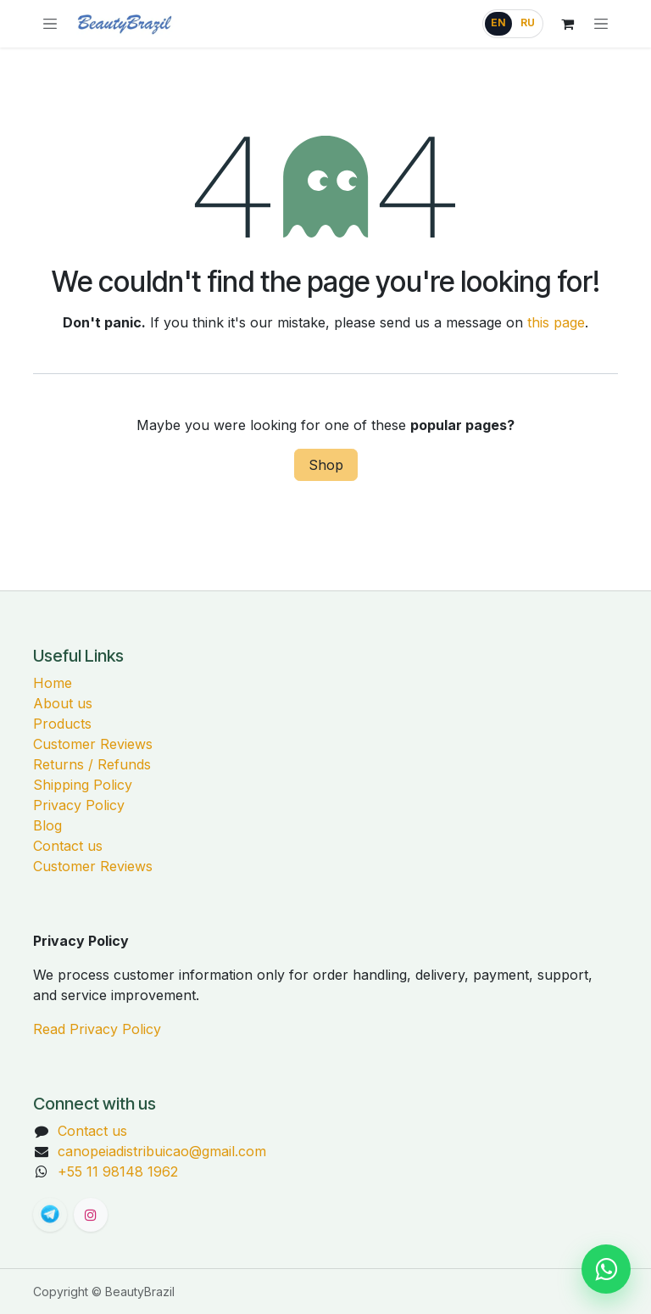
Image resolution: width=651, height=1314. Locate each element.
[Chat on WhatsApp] (606, 1269)
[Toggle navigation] (601, 24)
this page (556, 322)
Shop (326, 464)
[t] (50, 1215)
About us (62, 703)
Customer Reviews (93, 743)
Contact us (68, 845)
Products (62, 723)
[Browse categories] (50, 24)
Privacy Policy (79, 805)
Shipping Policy (82, 784)
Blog (47, 825)
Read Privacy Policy (97, 1028)
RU (527, 23)
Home (52, 682)
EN (498, 23)
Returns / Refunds (92, 764)
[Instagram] (91, 1215)
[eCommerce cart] (567, 24)
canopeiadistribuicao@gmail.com (162, 1151)
